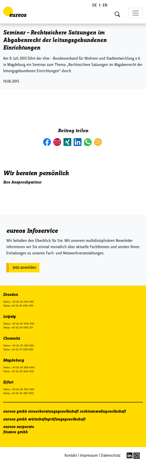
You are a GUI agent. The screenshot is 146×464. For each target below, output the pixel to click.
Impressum (89, 455)
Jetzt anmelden (24, 267)
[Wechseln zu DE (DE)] (95, 5)
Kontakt (71, 455)
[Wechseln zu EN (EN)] (105, 5)
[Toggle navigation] (135, 13)
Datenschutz (110, 455)
